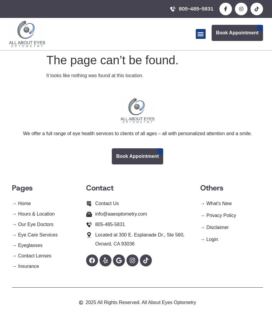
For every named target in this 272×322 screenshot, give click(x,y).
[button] (201, 34)
